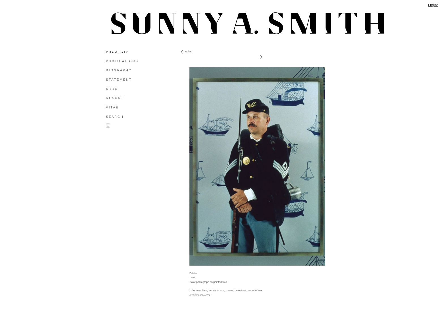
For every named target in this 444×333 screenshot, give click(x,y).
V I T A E (112, 107)
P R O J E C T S (117, 52)
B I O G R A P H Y (118, 70)
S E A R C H (114, 116)
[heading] (120, 23)
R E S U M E (114, 98)
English (433, 5)
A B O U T (113, 89)
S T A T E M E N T (118, 79)
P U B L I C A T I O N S (122, 61)
